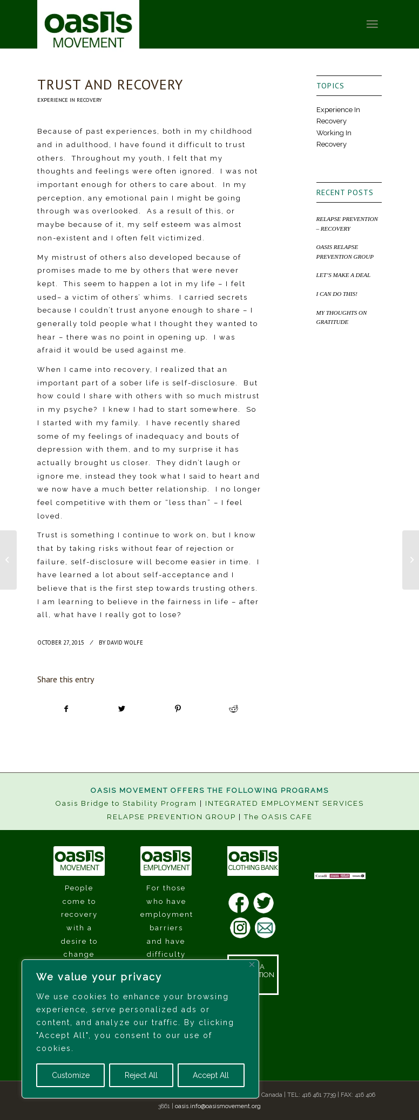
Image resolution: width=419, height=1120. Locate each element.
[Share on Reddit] (233, 709)
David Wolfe (125, 642)
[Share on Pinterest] (177, 709)
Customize (71, 1075)
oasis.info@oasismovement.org (218, 1106)
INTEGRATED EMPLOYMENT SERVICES (284, 803)
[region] (140, 1028)
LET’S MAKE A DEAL (343, 275)
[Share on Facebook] (65, 709)
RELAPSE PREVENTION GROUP (171, 817)
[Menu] (371, 24)
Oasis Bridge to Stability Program (126, 803)
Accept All (211, 1075)
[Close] (251, 964)
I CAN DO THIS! (336, 294)
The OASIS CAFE (278, 817)
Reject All (141, 1075)
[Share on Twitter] (122, 709)
